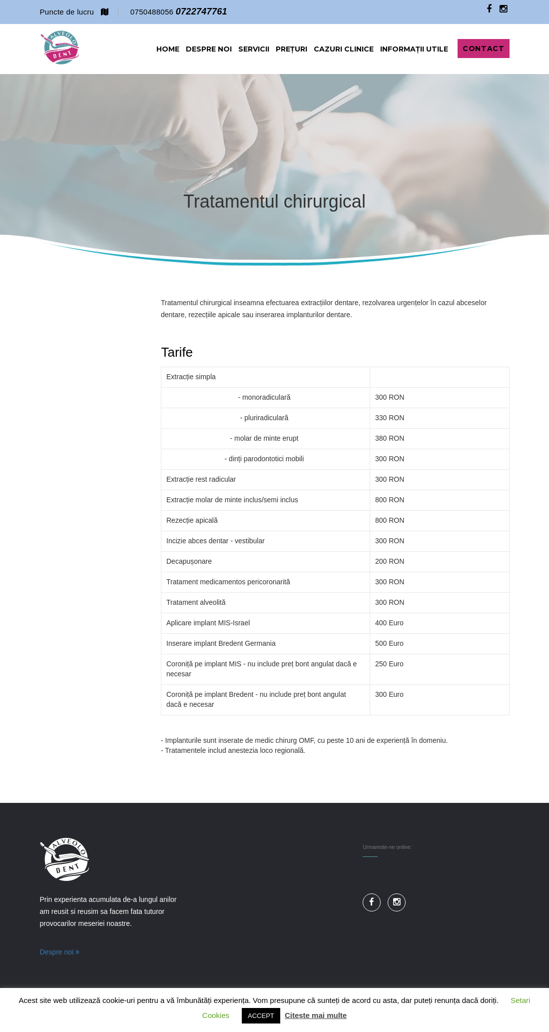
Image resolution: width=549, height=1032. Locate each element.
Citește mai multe (316, 1015)
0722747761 (201, 12)
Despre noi (60, 952)
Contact (483, 48)
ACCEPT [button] (261, 1015)
